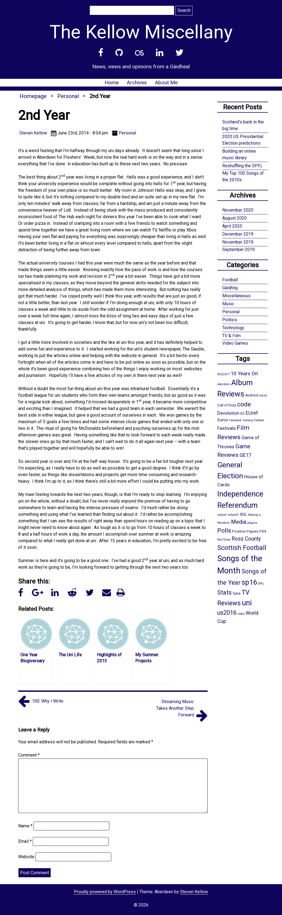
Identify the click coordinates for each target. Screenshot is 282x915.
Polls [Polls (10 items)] (224, 530)
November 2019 (237, 242)
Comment (29, 755)
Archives (137, 82)
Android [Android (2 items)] (251, 395)
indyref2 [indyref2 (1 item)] (233, 515)
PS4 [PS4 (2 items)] (262, 531)
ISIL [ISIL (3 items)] (243, 514)
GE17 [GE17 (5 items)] (245, 455)
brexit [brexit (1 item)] (263, 395)
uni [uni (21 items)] (247, 602)
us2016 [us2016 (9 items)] (227, 612)
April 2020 (232, 226)
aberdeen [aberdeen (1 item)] (223, 384)
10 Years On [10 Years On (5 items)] (244, 373)
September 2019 (238, 249)
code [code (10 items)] (244, 404)
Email (25, 841)
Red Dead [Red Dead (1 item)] (224, 539)
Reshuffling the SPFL (242, 165)
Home (112, 82)
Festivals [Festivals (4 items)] (226, 428)
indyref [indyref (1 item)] (222, 515)
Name (25, 825)
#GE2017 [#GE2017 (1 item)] (223, 374)
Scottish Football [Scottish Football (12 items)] (241, 548)
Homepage (33, 96)
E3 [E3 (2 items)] (242, 413)
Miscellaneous (236, 295)
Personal (68, 96)
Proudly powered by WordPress (105, 891)
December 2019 (237, 234)
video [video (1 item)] (241, 614)
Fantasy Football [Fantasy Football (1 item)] (253, 420)
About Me (166, 82)
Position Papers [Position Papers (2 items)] (245, 531)
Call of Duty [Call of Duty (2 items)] (226, 405)
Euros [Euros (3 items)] (222, 419)
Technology (233, 327)
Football (230, 279)
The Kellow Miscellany (141, 32)
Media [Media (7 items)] (238, 522)
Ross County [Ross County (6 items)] (246, 539)
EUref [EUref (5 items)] (252, 413)
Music (228, 303)
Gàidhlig (230, 287)
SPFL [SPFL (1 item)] (261, 583)
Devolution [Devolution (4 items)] (228, 413)
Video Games (235, 343)
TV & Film (231, 335)
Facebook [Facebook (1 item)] (235, 420)
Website (26, 856)
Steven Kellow (194, 891)
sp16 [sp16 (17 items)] (249, 582)
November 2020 (237, 210)
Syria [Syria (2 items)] (236, 593)
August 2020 (234, 218)
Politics (229, 319)
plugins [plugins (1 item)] (252, 523)
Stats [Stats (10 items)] (224, 592)
